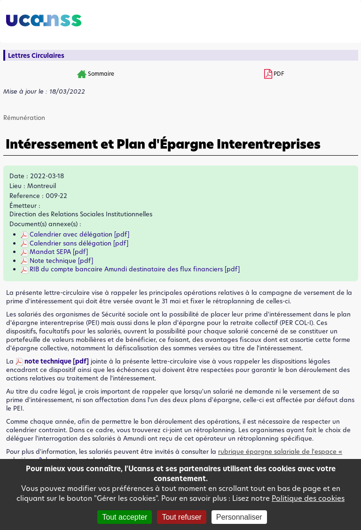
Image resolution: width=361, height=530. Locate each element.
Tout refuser (181, 517)
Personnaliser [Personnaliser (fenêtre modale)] (239, 517)
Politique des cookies (308, 498)
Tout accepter (124, 517)
